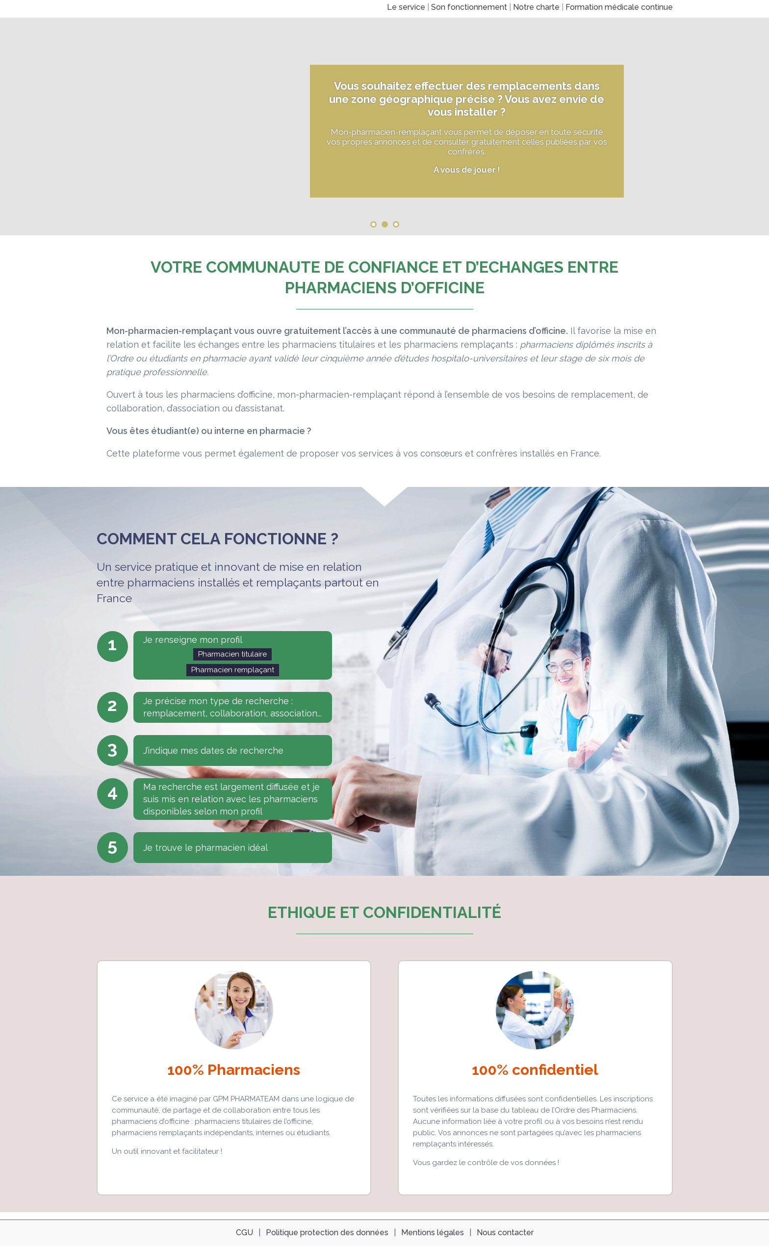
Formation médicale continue (619, 7)
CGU (244, 1232)
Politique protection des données (327, 1232)
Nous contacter (505, 1232)
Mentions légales (432, 1232)
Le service (406, 7)
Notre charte (536, 7)
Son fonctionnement (469, 7)
